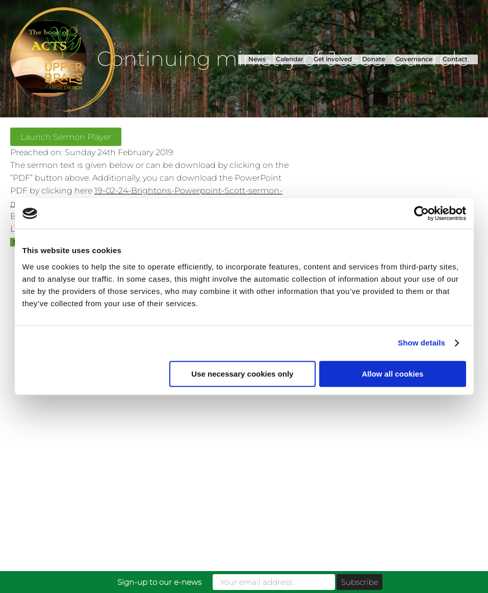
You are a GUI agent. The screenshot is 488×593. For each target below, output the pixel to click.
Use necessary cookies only (242, 373)
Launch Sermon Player (65, 137)
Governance (413, 59)
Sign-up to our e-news (159, 582)
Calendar (289, 59)
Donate (373, 59)
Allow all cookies (393, 373)
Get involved (333, 59)
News (257, 59)
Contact (455, 59)
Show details (421, 342)
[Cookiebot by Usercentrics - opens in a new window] (421, 213)
